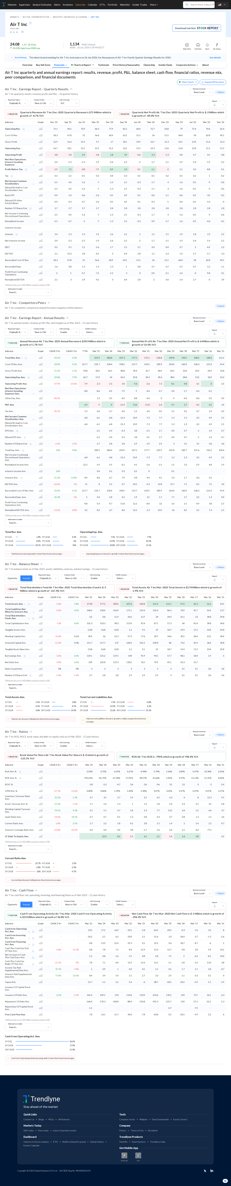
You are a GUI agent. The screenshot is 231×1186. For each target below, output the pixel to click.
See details (215, 57)
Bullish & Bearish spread (74, 1141)
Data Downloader (160, 1119)
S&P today (29, 1130)
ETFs (55, 1141)
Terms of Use (137, 1130)
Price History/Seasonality (126, 65)
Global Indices (97, 1141)
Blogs (41, 1119)
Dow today (43, 1130)
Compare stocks (127, 1119)
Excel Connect (180, 1119)
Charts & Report (81, 65)
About (205, 65)
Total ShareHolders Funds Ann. (15, 616)
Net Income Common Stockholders (16, 182)
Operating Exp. (12, 148)
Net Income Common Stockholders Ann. (16, 417)
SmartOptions (139, 1141)
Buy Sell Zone (43, 65)
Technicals (103, 65)
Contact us (29, 1119)
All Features (64, 1119)
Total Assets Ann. (14, 604)
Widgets (143, 1119)
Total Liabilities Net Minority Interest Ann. (16, 610)
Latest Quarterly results (64, 1130)
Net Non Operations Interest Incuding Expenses (15, 162)
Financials (59, 65)
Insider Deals (165, 65)
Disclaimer (153, 1130)
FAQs (51, 1119)
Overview (27, 65)
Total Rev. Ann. (12, 357)
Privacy (122, 1130)
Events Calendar (31, 1145)
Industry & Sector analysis (36, 1141)
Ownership (149, 65)
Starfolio (123, 1141)
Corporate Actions (186, 65)
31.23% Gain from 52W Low (26, 48)
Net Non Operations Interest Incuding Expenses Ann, (15, 391)
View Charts (187, 82)
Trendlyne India (157, 1141)
